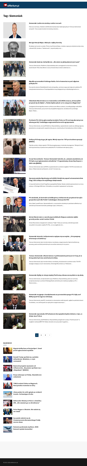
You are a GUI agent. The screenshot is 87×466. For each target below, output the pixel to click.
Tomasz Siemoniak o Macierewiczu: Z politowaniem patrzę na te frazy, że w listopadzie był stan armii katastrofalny (55, 257)
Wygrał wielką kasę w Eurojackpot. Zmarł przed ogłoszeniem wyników (27, 349)
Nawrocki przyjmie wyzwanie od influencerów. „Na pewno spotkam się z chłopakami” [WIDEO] (27, 368)
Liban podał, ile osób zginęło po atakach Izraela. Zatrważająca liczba (27, 393)
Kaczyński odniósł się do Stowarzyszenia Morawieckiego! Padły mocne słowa (26, 420)
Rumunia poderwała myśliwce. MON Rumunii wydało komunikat (25, 428)
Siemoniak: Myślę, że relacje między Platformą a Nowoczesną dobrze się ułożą (56, 275)
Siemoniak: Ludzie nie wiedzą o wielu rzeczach (45, 23)
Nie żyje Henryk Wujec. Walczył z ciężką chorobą (45, 43)
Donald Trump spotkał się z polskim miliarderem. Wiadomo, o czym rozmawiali (25, 359)
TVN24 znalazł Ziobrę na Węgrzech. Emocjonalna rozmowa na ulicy (25, 384)
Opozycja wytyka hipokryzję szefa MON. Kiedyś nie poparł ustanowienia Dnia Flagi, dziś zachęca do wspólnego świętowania (56, 179)
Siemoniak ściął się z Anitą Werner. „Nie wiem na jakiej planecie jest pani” (54, 62)
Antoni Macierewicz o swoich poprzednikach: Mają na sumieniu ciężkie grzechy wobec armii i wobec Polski (53, 218)
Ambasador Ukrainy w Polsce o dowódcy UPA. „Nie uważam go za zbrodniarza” (27, 402)
